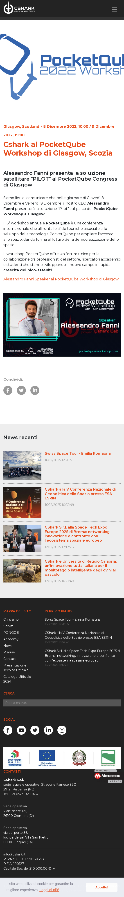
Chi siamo (11, 619)
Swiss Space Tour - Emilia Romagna (73, 619)
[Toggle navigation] (114, 9)
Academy (10, 639)
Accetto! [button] (101, 887)
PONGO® (11, 633)
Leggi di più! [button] (49, 890)
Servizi (8, 626)
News (7, 646)
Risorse (9, 652)
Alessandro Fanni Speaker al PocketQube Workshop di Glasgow (61, 279)
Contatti (9, 659)
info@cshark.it (14, 854)
